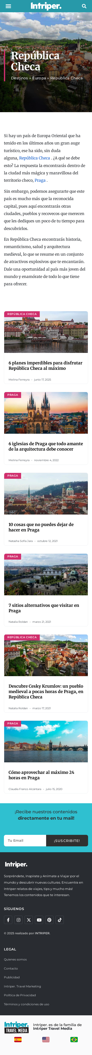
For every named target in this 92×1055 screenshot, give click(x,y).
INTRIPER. (42, 933)
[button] (8, 6)
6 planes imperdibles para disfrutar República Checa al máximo (45, 365)
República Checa (34, 158)
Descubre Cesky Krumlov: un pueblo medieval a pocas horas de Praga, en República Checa (46, 691)
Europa (39, 78)
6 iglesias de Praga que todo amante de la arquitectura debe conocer (46, 446)
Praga (40, 180)
